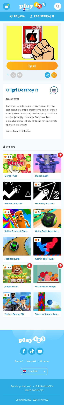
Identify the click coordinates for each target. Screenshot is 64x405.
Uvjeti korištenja (34, 390)
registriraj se (42, 16)
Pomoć (19, 361)
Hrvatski (30, 371)
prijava (17, 16)
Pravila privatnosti (21, 386)
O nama (44, 361)
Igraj (32, 65)
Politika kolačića (44, 386)
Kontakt (31, 361)
